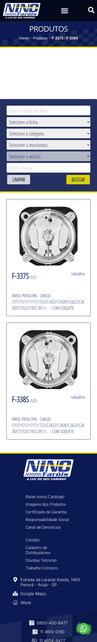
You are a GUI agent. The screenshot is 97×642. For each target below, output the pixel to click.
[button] (64, 10)
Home (24, 38)
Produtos (40, 38)
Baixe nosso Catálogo (45, 496)
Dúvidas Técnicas (41, 560)
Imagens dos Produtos (46, 504)
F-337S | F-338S (65, 38)
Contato (33, 540)
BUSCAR (78, 179)
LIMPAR (18, 179)
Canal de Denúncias (43, 527)
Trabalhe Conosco (42, 568)
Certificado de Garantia (46, 512)
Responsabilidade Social (47, 519)
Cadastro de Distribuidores (38, 550)
